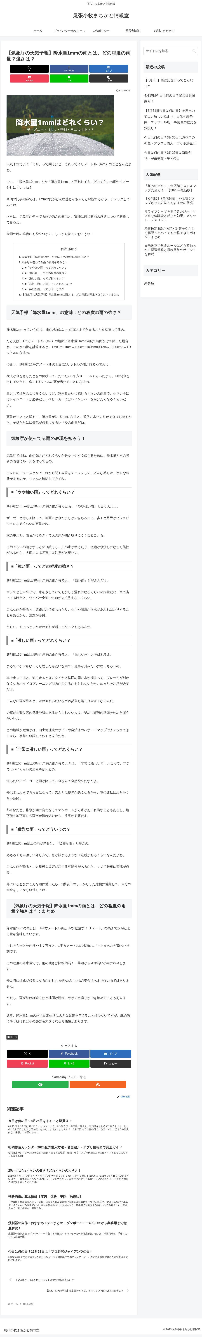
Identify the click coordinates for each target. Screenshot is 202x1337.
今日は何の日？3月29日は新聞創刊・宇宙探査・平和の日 (168, 155)
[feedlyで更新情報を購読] (65, 1078)
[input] (171, 51)
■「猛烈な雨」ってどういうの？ (43, 282)
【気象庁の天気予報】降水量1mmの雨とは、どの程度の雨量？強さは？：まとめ (70, 288)
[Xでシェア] (16, 69)
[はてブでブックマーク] (58, 69)
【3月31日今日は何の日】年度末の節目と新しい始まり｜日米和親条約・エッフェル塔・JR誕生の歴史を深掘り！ (170, 119)
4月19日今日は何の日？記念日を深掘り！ (169, 98)
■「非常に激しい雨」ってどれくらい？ (47, 276)
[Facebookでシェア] (37, 69)
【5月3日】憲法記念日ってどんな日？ (168, 83)
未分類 (12, 1030)
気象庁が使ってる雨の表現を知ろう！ (42, 253)
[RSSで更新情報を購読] (73, 1078)
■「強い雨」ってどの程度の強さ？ (44, 264)
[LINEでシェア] (101, 69)
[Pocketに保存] (80, 69)
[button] (122, 69)
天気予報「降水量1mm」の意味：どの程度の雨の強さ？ (54, 247)
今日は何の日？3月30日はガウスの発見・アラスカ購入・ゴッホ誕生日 (170, 140)
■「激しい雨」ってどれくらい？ (43, 270)
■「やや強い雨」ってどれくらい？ (44, 259)
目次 (64, 239)
